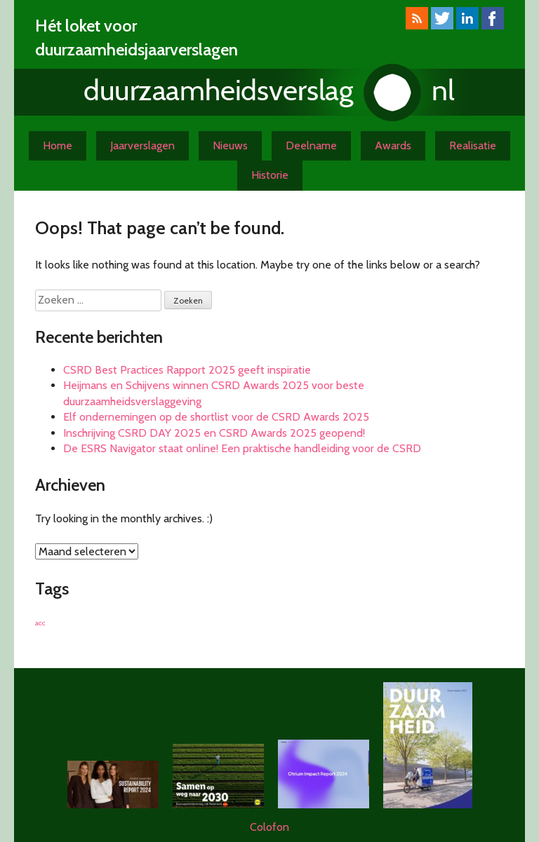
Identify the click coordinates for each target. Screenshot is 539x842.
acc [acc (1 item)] (40, 622)
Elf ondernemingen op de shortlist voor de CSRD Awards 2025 (216, 416)
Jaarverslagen (142, 145)
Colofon (269, 827)
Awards (393, 145)
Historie (269, 175)
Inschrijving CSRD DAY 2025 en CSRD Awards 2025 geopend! (214, 433)
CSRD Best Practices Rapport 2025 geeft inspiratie (187, 369)
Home (57, 145)
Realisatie (472, 145)
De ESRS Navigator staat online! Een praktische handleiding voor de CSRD (242, 448)
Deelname (311, 145)
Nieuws (230, 145)
